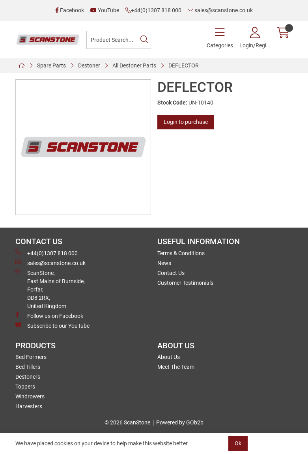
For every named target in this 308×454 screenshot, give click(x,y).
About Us (168, 357)
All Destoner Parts (134, 65)
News (164, 263)
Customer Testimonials (185, 283)
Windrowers (30, 396)
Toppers (25, 386)
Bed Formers (31, 357)
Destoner (89, 65)
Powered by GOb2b (179, 422)
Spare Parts (51, 65)
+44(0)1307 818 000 (153, 10)
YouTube (104, 10)
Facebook (69, 10)
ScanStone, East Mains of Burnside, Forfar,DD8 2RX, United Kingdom (50, 289)
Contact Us (171, 273)
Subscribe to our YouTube (52, 325)
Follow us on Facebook (49, 315)
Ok (238, 443)
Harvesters (28, 406)
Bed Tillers (27, 367)
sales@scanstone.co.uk (220, 10)
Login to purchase (186, 122)
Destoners (27, 377)
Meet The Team (175, 367)
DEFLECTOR (183, 65)
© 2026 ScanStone (127, 422)
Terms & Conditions (181, 253)
